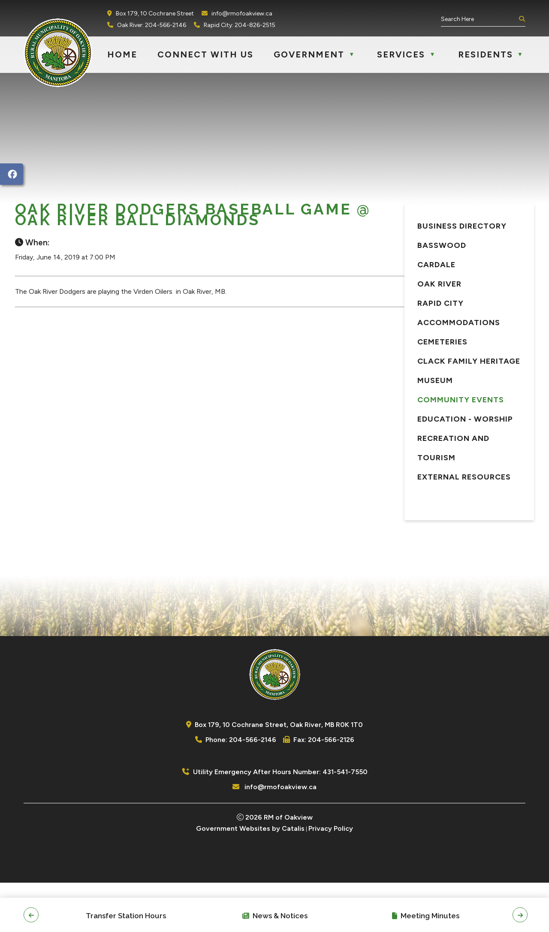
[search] (479, 19)
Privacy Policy (330, 878)
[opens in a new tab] (11, 174)
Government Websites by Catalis (250, 878)
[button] (521, 19)
